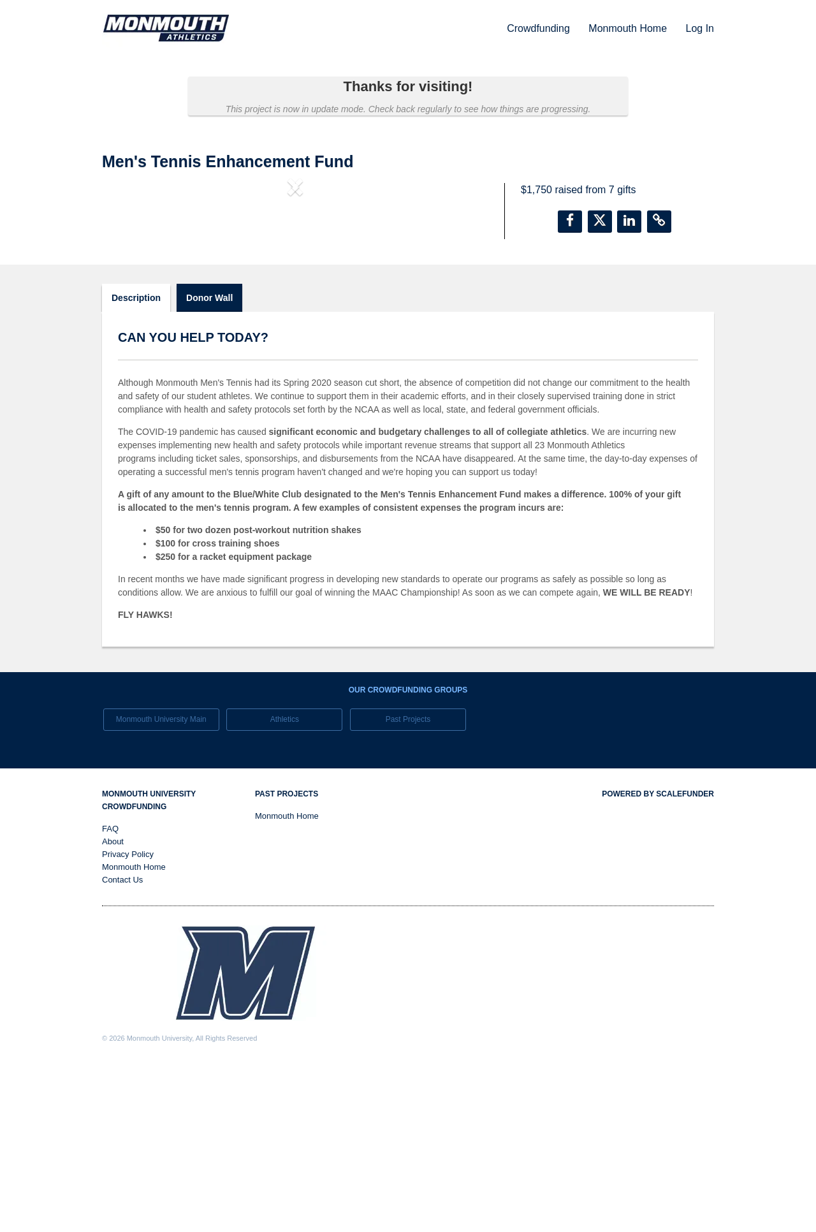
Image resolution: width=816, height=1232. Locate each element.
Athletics (284, 881)
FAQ (110, 992)
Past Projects (408, 881)
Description (136, 460)
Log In (700, 28)
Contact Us (122, 1043)
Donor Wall (209, 460)
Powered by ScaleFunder (658, 957)
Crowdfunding (539, 28)
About (113, 1004)
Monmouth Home (628, 28)
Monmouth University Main (161, 881)
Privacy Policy (128, 1017)
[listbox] (295, 292)
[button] (131, 292)
